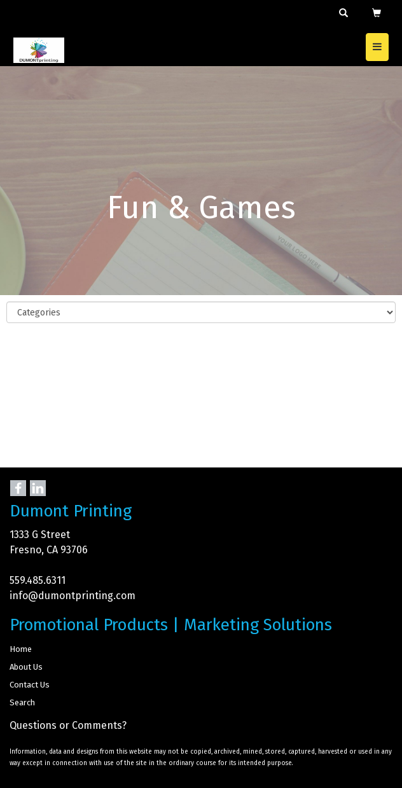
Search (22, 702)
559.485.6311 (38, 580)
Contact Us (30, 684)
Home (21, 649)
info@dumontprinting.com (72, 596)
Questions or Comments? (68, 725)
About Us (26, 667)
